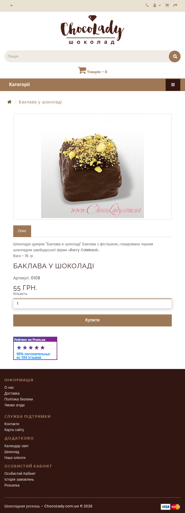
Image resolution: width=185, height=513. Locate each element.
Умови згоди (14, 405)
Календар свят (16, 446)
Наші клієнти (15, 458)
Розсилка (11, 485)
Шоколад (11, 452)
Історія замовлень (19, 479)
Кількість (20, 294)
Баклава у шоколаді (40, 102)
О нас (9, 387)
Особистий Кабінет (20, 474)
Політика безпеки (18, 399)
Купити (92, 320)
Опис (22, 231)
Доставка (12, 393)
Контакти (11, 424)
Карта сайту (14, 430)
